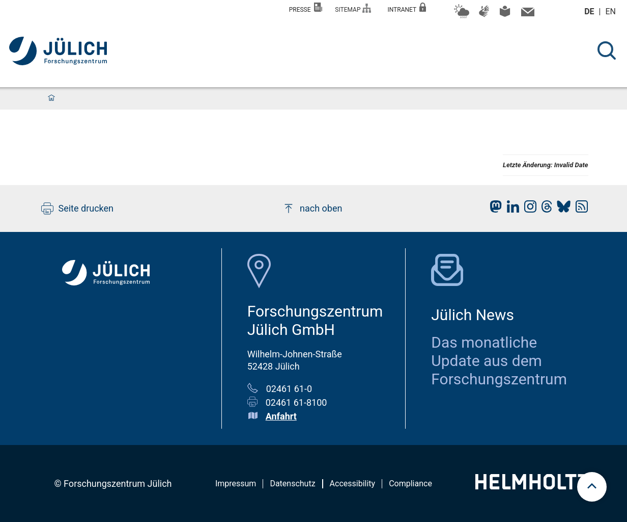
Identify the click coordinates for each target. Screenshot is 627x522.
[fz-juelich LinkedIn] (510, 209)
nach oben (312, 208)
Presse (306, 8)
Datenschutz (292, 483)
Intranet (406, 8)
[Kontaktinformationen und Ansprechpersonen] (526, 14)
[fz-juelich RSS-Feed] (579, 209)
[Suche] (606, 50)
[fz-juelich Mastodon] (493, 209)
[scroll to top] (592, 487)
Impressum (235, 483)
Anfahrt (281, 416)
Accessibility (353, 483)
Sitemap (353, 8)
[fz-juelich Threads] (544, 209)
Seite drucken (77, 208)
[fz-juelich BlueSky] (561, 209)
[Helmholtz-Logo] (531, 486)
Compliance (410, 483)
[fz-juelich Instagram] (527, 209)
